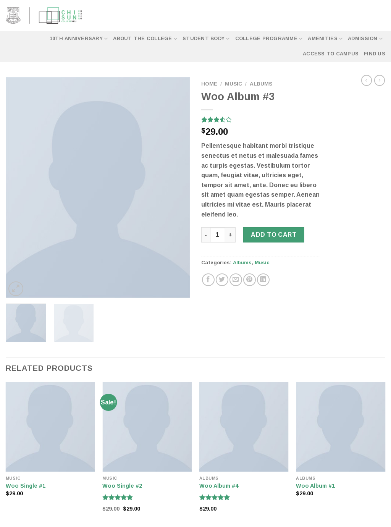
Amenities (325, 38)
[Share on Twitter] (222, 279)
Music (233, 84)
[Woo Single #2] (147, 427)
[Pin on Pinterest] (249, 279)
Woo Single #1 (25, 486)
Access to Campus (331, 54)
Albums (261, 84)
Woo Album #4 (218, 486)
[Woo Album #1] (340, 427)
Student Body (206, 38)
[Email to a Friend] (235, 279)
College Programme (269, 38)
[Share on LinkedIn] (263, 279)
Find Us (374, 54)
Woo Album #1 (315, 486)
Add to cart (273, 234)
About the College (145, 38)
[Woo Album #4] (244, 427)
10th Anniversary (79, 38)
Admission (365, 38)
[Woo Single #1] (50, 427)
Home (209, 84)
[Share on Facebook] (208, 279)
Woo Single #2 (122, 486)
